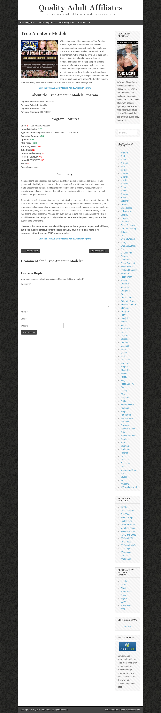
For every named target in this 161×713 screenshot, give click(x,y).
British (123, 197)
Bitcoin (124, 581)
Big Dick (124, 177)
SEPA (123, 602)
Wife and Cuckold (129, 487)
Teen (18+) (125, 459)
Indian (123, 325)
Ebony (123, 242)
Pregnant (125, 397)
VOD (123, 473)
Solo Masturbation (129, 435)
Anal (123, 156)
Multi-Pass (125, 359)
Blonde (124, 191)
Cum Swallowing (128, 228)
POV (123, 394)
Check (123, 588)
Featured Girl (127, 266)
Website (24, 326)
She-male (125, 422)
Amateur (124, 153)
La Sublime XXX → (99, 251)
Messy (123, 353)
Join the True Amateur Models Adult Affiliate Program (65, 88)
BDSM (123, 170)
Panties (124, 373)
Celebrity (125, 201)
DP (122, 235)
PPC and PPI (127, 538)
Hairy (123, 315)
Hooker (124, 322)
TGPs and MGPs (128, 545)
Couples (124, 218)
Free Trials (125, 514)
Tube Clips (125, 548)
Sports (123, 442)
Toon (123, 467)
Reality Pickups (128, 404)
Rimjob (124, 411)
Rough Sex (126, 415)
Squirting (125, 446)
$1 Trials (124, 507)
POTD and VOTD (129, 535)
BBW (123, 166)
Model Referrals (128, 524)
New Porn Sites (128, 531)
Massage (125, 346)
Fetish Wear (126, 277)
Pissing (124, 391)
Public (123, 401)
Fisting (124, 280)
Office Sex (125, 370)
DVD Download (128, 239)
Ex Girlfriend (126, 253)
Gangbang (125, 291)
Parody (124, 377)
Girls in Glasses (128, 297)
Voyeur (124, 477)
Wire (123, 609)
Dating (123, 232)
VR (122, 480)
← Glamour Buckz (30, 251)
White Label (126, 559)
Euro (123, 249)
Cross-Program (128, 510)
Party (123, 380)
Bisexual (124, 184)
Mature (124, 349)
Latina (123, 332)
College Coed (127, 211)
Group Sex (125, 311)
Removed (82, 22)
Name (24, 312)
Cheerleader (126, 208)
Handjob (124, 318)
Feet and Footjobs (129, 270)
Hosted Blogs (127, 517)
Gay (122, 294)
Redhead (125, 408)
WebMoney (126, 605)
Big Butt (124, 173)
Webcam (125, 484)
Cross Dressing (128, 225)
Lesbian (124, 342)
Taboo (123, 456)
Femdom (125, 273)
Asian (123, 159)
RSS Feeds (126, 542)
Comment (26, 284)
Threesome (126, 463)
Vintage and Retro (129, 470)
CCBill (123, 584)
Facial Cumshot (128, 263)
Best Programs (27, 22)
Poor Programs (66, 22)
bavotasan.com (134, 710)
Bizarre (124, 187)
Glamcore (125, 308)
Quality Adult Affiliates (80, 7)
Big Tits (124, 180)
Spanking (125, 439)
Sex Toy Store (127, 418)
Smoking (125, 425)
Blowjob (124, 194)
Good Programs (47, 22)
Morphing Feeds (128, 528)
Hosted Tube (126, 521)
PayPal (124, 598)
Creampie (125, 221)
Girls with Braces (128, 301)
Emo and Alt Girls (128, 246)
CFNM (123, 204)
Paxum (124, 595)
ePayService (126, 591)
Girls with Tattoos (128, 304)
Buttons (127, 626)
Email (24, 319)
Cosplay (124, 215)
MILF (123, 356)
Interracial (125, 329)
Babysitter (125, 163)
